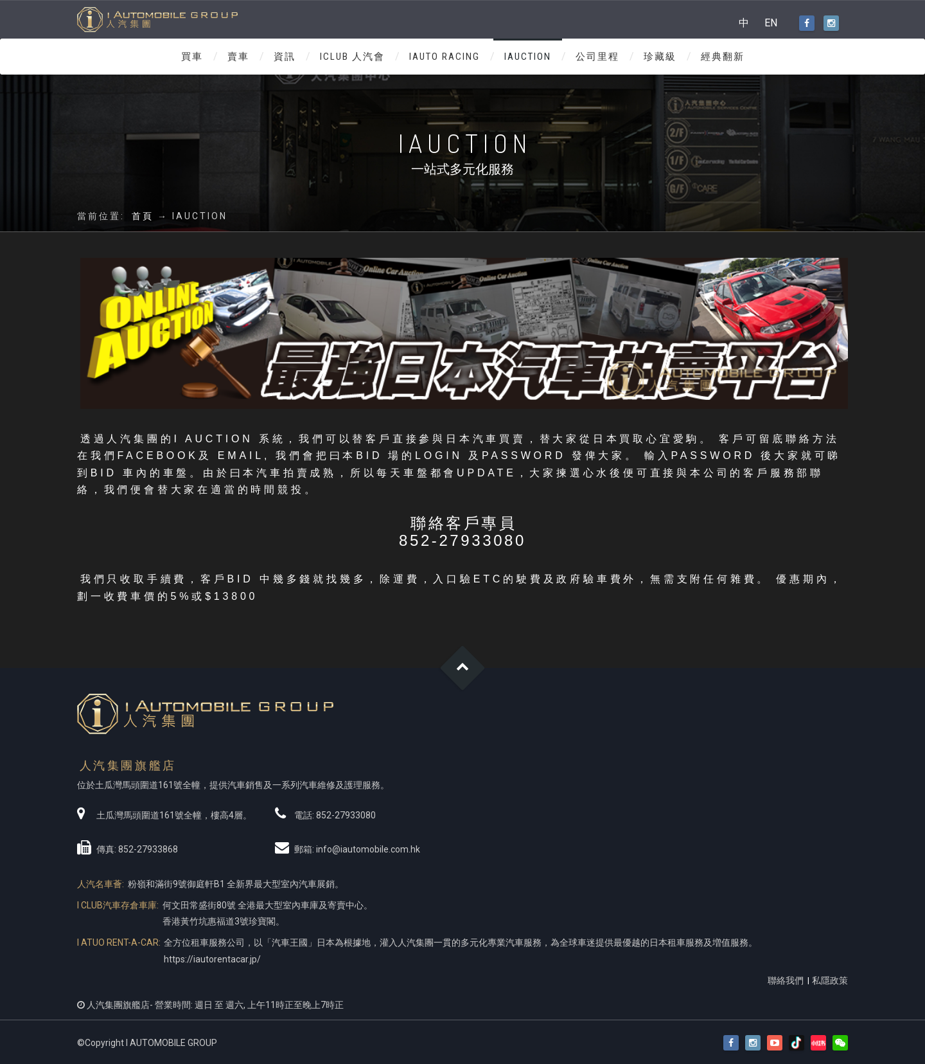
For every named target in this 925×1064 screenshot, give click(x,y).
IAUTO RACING (444, 56)
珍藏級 (660, 56)
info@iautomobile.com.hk (368, 849)
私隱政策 (830, 980)
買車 (192, 56)
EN (770, 23)
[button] (840, 1043)
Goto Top (463, 668)
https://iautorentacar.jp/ (212, 959)
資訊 (284, 56)
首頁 (143, 216)
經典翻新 (722, 56)
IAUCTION (527, 56)
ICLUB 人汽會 (352, 56)
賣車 (238, 56)
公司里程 (597, 56)
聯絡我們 (786, 980)
